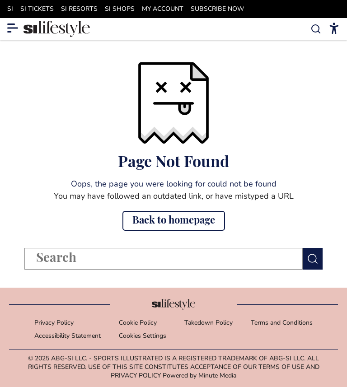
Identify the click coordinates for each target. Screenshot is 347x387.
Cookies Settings (142, 336)
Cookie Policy (138, 323)
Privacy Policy (54, 323)
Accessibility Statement (67, 336)
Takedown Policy (208, 323)
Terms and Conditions (282, 323)
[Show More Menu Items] (12, 28)
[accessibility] (334, 29)
